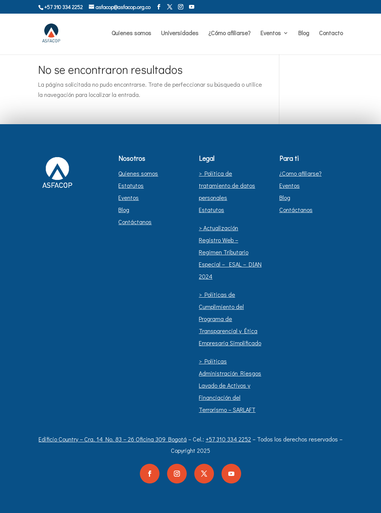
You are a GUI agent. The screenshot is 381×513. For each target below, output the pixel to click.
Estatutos (131, 185)
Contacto (331, 33)
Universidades (179, 33)
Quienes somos (131, 33)
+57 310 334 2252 (228, 439)
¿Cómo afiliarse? (229, 33)
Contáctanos (135, 222)
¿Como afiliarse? (300, 173)
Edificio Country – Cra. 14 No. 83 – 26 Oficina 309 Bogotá (113, 439)
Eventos (270, 33)
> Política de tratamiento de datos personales (227, 185)
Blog (303, 33)
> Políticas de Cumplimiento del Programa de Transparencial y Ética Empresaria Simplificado (230, 318)
